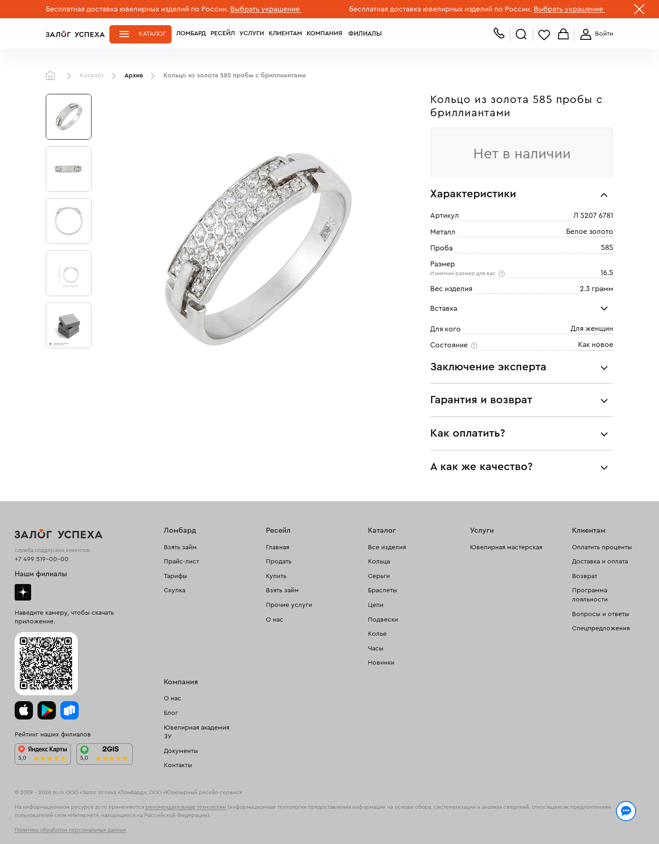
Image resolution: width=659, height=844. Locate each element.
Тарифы (175, 576)
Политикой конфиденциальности (459, 817)
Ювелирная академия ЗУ (196, 732)
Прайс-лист (181, 561)
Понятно (575, 822)
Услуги (251, 34)
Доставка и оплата (600, 561)
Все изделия (387, 547)
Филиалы (363, 34)
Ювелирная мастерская (506, 547)
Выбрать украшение (266, 9)
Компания (324, 34)
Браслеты (382, 590)
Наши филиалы (41, 574)
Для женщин (592, 328)
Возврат (584, 576)
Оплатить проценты (602, 547)
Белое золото (589, 231)
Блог (171, 713)
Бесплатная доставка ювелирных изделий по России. (137, 9)
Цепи (376, 605)
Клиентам (285, 34)
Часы (376, 648)
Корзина (563, 34)
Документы (181, 751)
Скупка (174, 590)
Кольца (379, 561)
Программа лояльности (590, 595)
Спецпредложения (601, 628)
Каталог (152, 34)
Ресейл (223, 34)
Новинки (381, 663)
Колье (377, 634)
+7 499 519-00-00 (42, 559)
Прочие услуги (289, 605)
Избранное (544, 34)
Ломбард (191, 34)
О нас (274, 620)
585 (607, 247)
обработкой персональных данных (117, 827)
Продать (279, 561)
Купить (276, 576)
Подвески (383, 620)
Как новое (595, 344)
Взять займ (180, 547)
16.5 (606, 272)
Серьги (379, 576)
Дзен (23, 592)
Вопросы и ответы (600, 614)
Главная (52, 76)
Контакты (178, 765)
